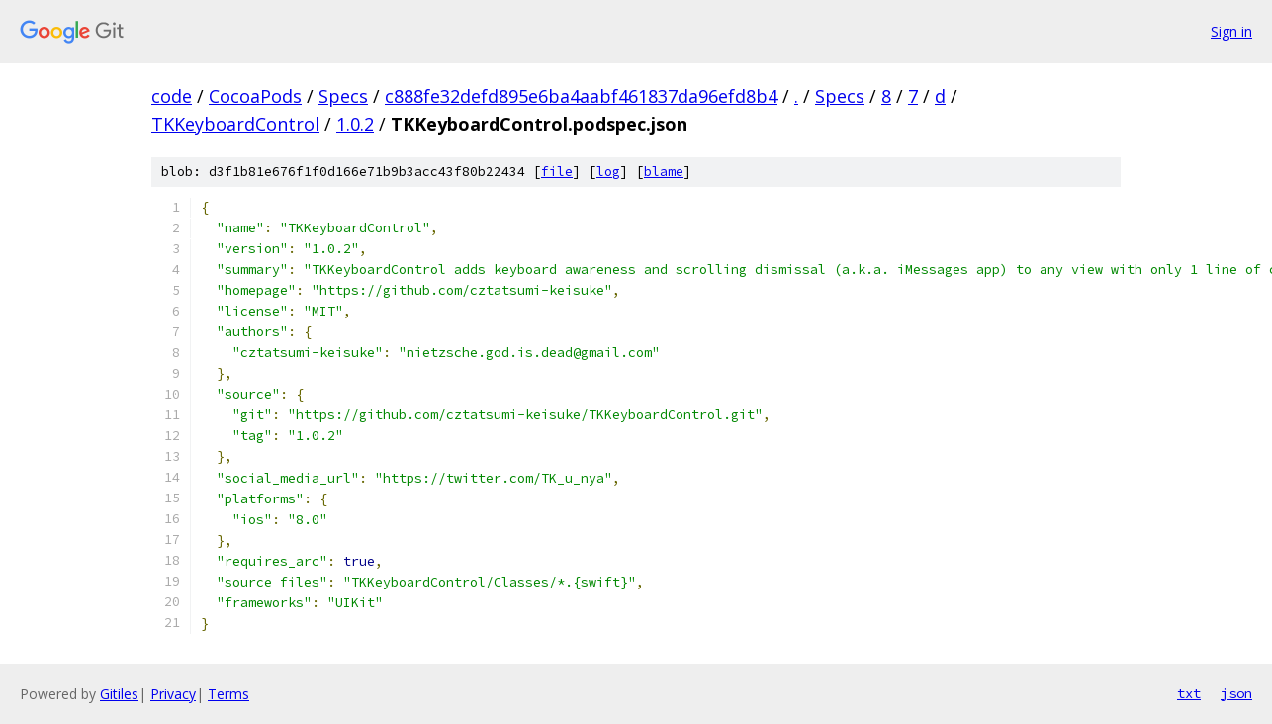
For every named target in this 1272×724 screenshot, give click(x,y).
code (171, 96)
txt (1189, 693)
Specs (343, 96)
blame (663, 171)
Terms (228, 693)
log (608, 171)
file (557, 171)
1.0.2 (355, 124)
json (1236, 693)
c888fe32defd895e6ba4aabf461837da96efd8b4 (581, 96)
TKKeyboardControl (235, 124)
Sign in (1231, 31)
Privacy (173, 693)
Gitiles (119, 693)
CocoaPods (255, 96)
